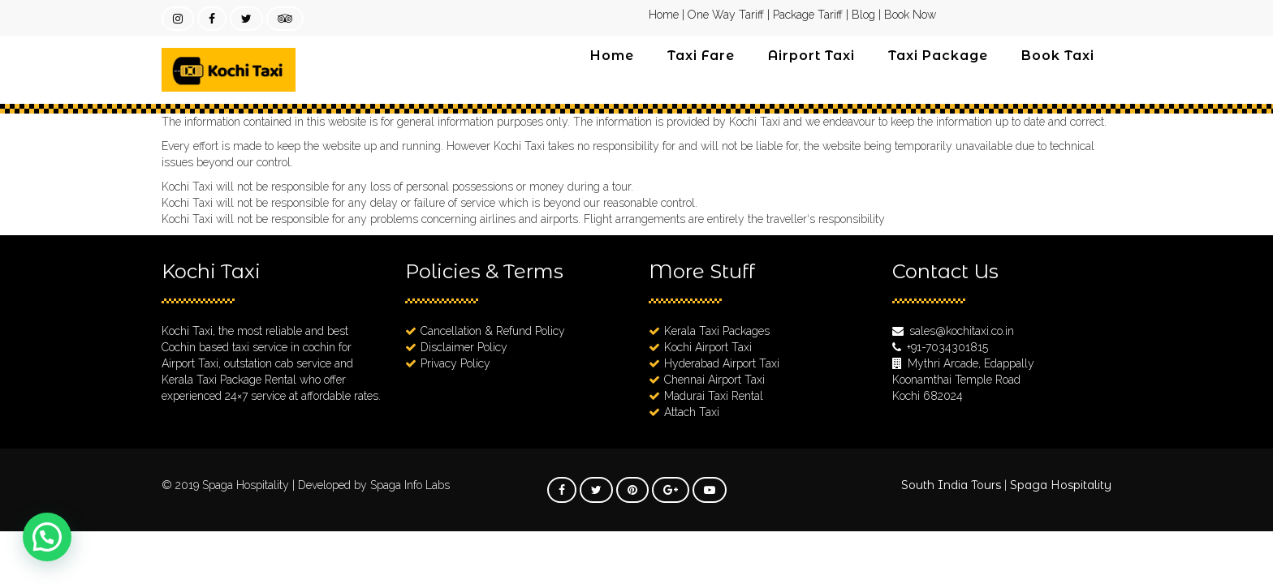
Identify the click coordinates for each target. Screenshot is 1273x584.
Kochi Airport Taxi (708, 347)
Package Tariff (808, 14)
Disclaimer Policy (464, 347)
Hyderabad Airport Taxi (721, 363)
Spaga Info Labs (410, 485)
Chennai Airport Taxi (714, 379)
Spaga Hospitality (247, 485)
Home (664, 14)
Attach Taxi (691, 412)
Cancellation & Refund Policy (493, 330)
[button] (47, 537)
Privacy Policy (455, 363)
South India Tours (951, 485)
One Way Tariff (726, 14)
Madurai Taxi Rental (713, 395)
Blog (863, 14)
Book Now (910, 14)
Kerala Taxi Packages (717, 330)
